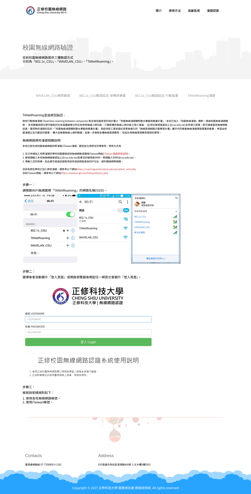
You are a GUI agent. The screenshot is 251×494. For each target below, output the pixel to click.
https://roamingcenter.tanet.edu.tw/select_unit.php (106, 169)
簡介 (159, 10)
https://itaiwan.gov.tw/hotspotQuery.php (84, 173)
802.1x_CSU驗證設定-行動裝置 (156, 95)
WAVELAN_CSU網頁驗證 (53, 95)
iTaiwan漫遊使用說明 (115, 153)
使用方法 (175, 10)
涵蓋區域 (194, 10)
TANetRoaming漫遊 (201, 95)
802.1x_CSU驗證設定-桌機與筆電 (102, 95)
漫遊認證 (213, 10)
